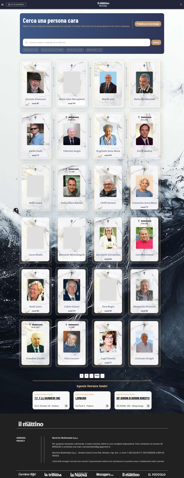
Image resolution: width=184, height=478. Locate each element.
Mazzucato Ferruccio (144, 306)
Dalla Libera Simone (72, 202)
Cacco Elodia (35, 254)
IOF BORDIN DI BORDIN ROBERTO (133, 398)
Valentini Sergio (71, 150)
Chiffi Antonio (108, 202)
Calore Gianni (71, 306)
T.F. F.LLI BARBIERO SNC (47, 398)
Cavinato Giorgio (144, 358)
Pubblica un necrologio (148, 23)
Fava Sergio (108, 306)
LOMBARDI (81, 398)
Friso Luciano (71, 358)
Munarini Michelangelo (72, 254)
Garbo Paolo (35, 150)
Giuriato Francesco (35, 99)
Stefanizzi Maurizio (144, 99)
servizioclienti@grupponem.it (96, 446)
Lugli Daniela (108, 358)
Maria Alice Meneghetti (72, 99)
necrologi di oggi (31, 50)
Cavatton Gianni (144, 254)
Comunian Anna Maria (144, 202)
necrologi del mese (75, 50)
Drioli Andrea (144, 150)
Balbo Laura (35, 202)
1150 (97, 376)
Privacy (21, 440)
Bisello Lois (108, 99)
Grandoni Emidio (35, 358)
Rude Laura (35, 306)
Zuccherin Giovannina (108, 254)
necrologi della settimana (52, 50)
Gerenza (21, 438)
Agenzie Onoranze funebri (92, 386)
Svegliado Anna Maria (108, 150)
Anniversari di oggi (94, 50)
